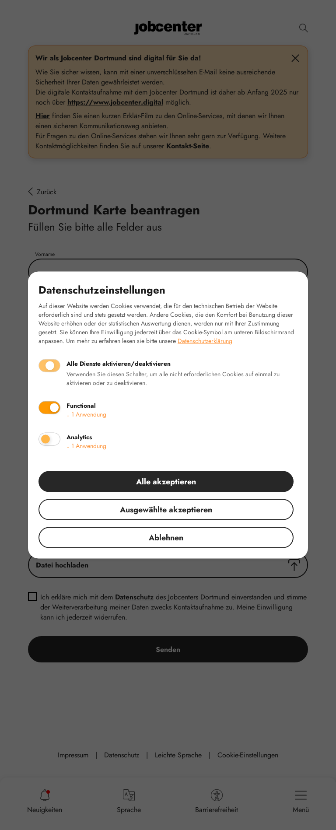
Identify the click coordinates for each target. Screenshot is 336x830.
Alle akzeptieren (166, 481)
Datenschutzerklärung (205, 340)
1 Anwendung (86, 414)
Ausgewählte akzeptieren (166, 509)
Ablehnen (166, 537)
